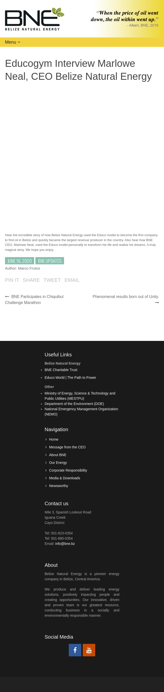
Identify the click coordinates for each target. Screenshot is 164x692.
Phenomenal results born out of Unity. (125, 300)
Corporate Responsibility (68, 470)
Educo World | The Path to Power (70, 378)
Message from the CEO (67, 447)
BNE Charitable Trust (61, 370)
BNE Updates (50, 260)
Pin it (12, 280)
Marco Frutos (29, 268)
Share (31, 280)
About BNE (57, 455)
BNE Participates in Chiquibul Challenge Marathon (34, 300)
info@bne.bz (65, 544)
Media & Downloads (64, 478)
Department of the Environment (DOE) (74, 404)
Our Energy (58, 463)
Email (72, 280)
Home (53, 439)
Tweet (52, 280)
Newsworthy (58, 486)
